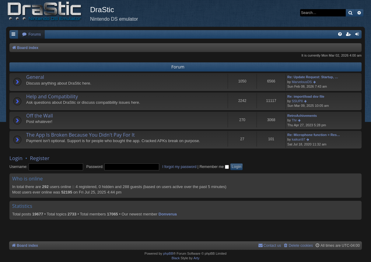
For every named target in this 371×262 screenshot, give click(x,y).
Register (39, 158)
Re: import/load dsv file (305, 96)
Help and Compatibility (52, 96)
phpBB (168, 253)
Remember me (214, 167)
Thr (294, 120)
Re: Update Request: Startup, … (312, 77)
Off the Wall (39, 115)
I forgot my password (179, 167)
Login (16, 158)
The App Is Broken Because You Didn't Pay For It (80, 134)
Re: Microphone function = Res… (313, 135)
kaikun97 (298, 139)
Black (176, 258)
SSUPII (297, 101)
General (35, 77)
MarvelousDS (302, 82)
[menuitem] (31, 34)
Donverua (168, 214)
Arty (197, 258)
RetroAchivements (302, 115)
